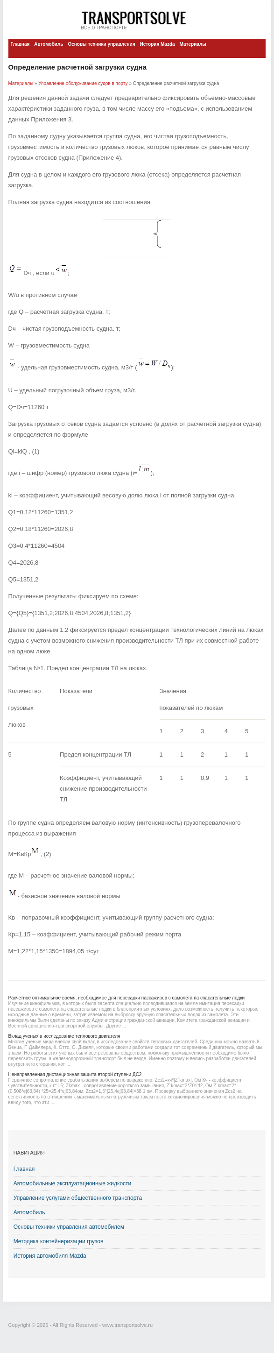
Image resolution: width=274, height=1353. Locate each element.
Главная (20, 44)
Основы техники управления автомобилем (69, 1227)
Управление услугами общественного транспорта (78, 1198)
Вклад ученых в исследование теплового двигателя (64, 1036)
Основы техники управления (101, 44)
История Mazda (157, 44)
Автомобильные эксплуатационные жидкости (73, 1183)
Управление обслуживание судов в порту (82, 83)
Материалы (193, 44)
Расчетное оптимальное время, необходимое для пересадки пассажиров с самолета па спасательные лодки (126, 997)
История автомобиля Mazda (50, 1256)
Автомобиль (48, 44)
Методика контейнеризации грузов (59, 1241)
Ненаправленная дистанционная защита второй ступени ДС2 (75, 1074)
